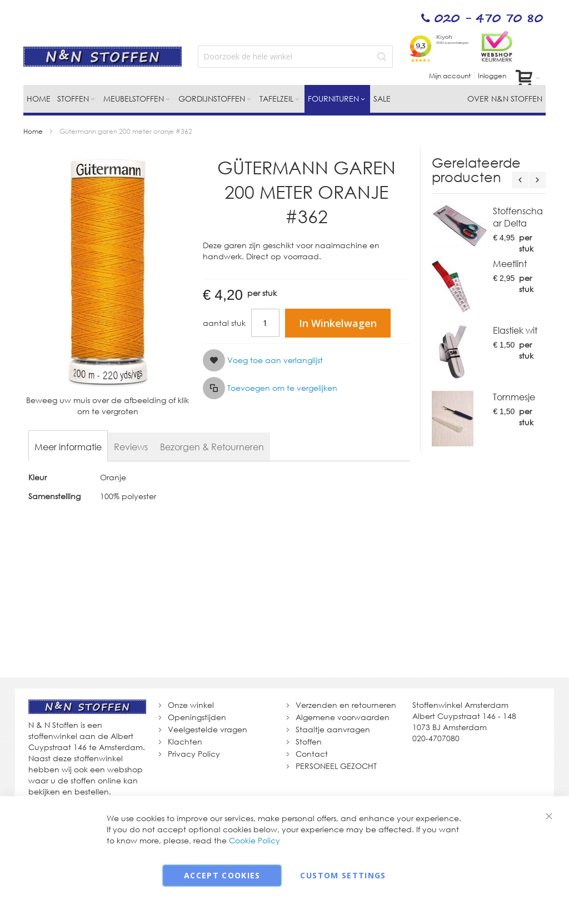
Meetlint (510, 263)
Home (33, 131)
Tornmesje (514, 397)
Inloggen (492, 76)
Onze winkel (191, 705)
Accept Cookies (222, 875)
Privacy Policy (194, 753)
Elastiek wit (515, 330)
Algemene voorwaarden (343, 717)
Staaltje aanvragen (333, 729)
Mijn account (450, 76)
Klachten (185, 741)
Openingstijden (197, 717)
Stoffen (309, 741)
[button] (263, 360)
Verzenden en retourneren (346, 705)
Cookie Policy (254, 840)
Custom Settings (343, 875)
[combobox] (295, 57)
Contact (312, 753)
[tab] (68, 447)
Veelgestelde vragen (207, 729)
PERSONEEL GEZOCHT (336, 766)
